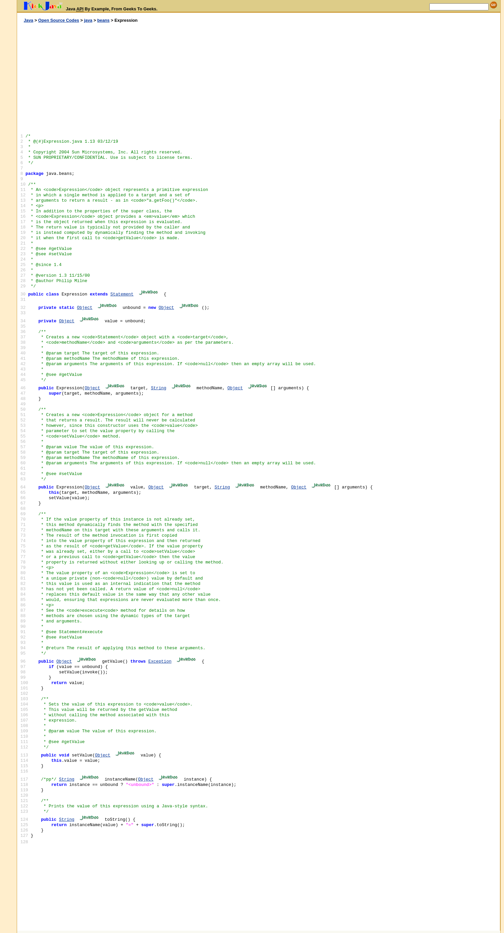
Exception (159, 661)
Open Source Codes (58, 20)
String (158, 388)
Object (84, 307)
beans (103, 20)
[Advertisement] (138, 71)
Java (28, 20)
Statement (122, 294)
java (88, 20)
